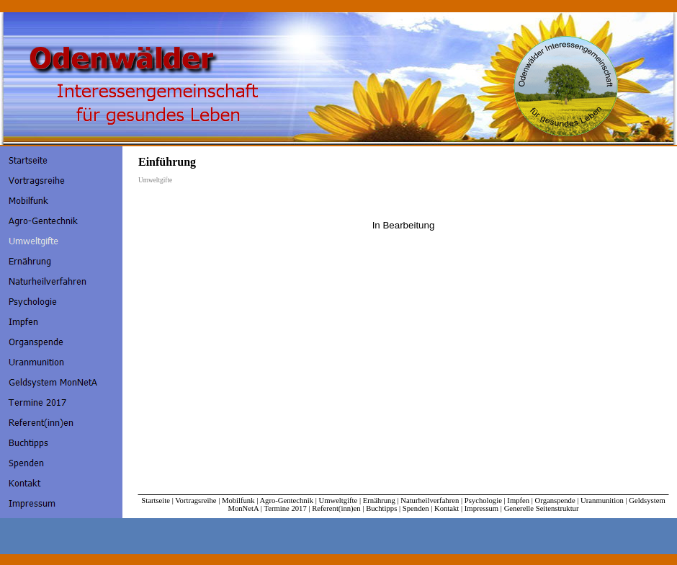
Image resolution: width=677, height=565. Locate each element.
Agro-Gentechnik (286, 500)
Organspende (555, 500)
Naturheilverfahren (429, 500)
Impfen (518, 500)
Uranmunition (602, 500)
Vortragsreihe (195, 500)
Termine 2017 (285, 508)
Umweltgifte (337, 500)
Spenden (416, 508)
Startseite (155, 500)
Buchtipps (381, 508)
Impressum (481, 508)
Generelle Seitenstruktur (541, 508)
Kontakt (446, 508)
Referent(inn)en (336, 508)
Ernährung (379, 500)
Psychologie (483, 500)
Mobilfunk (238, 500)
